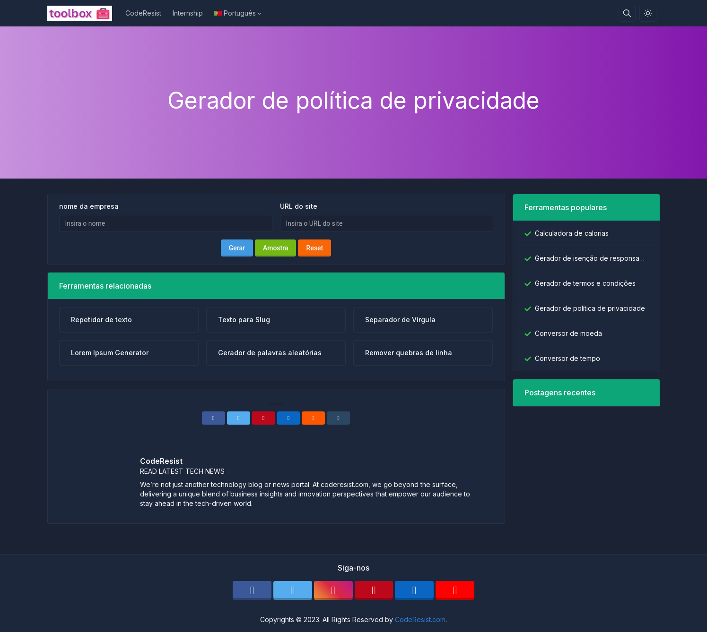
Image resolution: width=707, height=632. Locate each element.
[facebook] (252, 590)
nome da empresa (89, 206)
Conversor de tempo (567, 358)
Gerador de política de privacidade (590, 308)
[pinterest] (374, 590)
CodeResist (143, 13)
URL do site (298, 206)
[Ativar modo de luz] (647, 13)
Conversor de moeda (568, 333)
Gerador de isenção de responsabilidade (591, 258)
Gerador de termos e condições (585, 283)
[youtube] (455, 590)
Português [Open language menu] (235, 13)
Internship (188, 13)
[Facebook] (213, 418)
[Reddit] (313, 418)
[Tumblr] (338, 418)
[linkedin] (414, 590)
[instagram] (333, 590)
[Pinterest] (263, 418)
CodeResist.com (420, 619)
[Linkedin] (288, 418)
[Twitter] (238, 418)
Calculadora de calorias (572, 233)
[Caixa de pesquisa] (627, 13)
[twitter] (292, 590)
